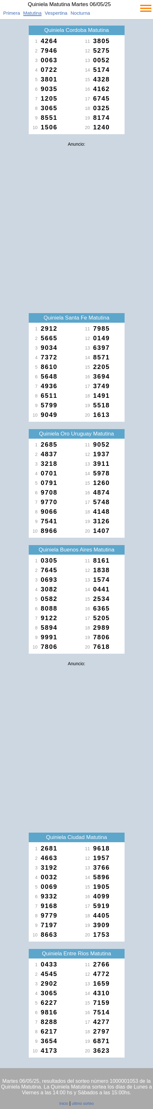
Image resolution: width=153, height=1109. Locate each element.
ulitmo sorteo (83, 1103)
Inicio (63, 1103)
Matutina (32, 13)
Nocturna (80, 13)
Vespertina (56, 13)
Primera (11, 13)
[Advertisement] (76, 226)
